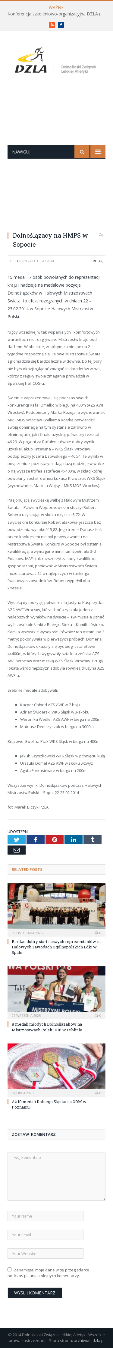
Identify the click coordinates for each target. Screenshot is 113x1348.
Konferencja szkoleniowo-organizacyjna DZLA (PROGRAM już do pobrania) (58, 14)
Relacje (99, 261)
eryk (17, 261)
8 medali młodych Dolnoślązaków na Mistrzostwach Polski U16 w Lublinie (47, 1026)
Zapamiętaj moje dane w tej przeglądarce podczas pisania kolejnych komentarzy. (48, 1273)
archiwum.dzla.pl (89, 1340)
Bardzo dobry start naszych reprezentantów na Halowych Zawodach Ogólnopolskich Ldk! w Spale (57, 947)
